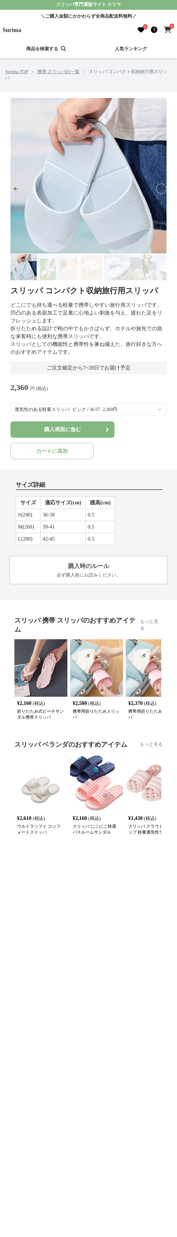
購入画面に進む (77, 429)
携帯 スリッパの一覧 (58, 71)
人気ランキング (131, 48)
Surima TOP (16, 71)
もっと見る (149, 624)
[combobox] (88, 409)
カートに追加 (52, 451)
